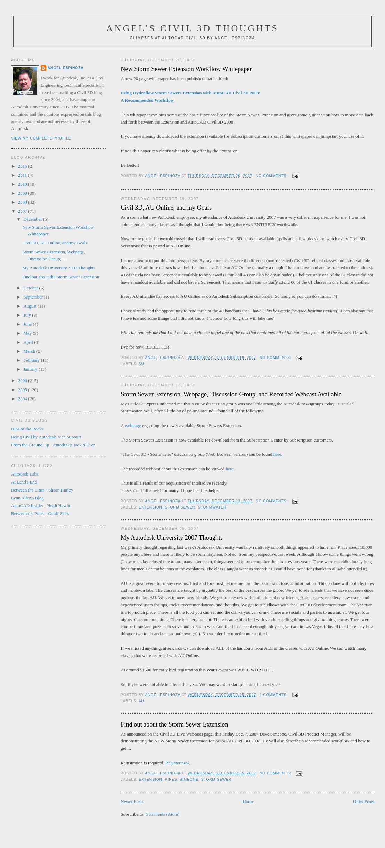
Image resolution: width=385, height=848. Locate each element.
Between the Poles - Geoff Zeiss (40, 513)
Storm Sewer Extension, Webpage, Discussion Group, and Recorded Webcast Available (231, 394)
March (29, 351)
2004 (23, 398)
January (31, 369)
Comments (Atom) (163, 814)
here (277, 454)
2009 (23, 193)
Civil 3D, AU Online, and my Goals (166, 207)
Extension (150, 507)
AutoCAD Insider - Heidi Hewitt (41, 505)
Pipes (171, 779)
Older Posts (363, 801)
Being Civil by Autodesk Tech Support (46, 436)
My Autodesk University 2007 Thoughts (172, 537)
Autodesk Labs (24, 474)
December (33, 219)
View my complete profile (41, 138)
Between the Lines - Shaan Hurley (42, 490)
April (28, 342)
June (28, 324)
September (33, 297)
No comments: (272, 176)
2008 (23, 202)
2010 (23, 184)
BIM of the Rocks (27, 428)
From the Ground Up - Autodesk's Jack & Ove (53, 444)
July (27, 315)
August (30, 306)
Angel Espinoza (66, 68)
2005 (23, 389)
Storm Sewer (180, 507)
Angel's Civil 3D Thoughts (192, 28)
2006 (23, 380)
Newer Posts (132, 801)
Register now (177, 762)
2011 (23, 175)
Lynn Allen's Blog (27, 498)
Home (248, 801)
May (28, 333)
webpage (133, 425)
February (32, 360)
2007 (23, 211)
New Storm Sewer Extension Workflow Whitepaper (186, 69)
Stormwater (212, 507)
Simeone (189, 779)
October (31, 288)
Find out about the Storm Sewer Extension (174, 724)
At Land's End (24, 482)
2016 (23, 166)
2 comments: (274, 695)
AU (141, 364)
